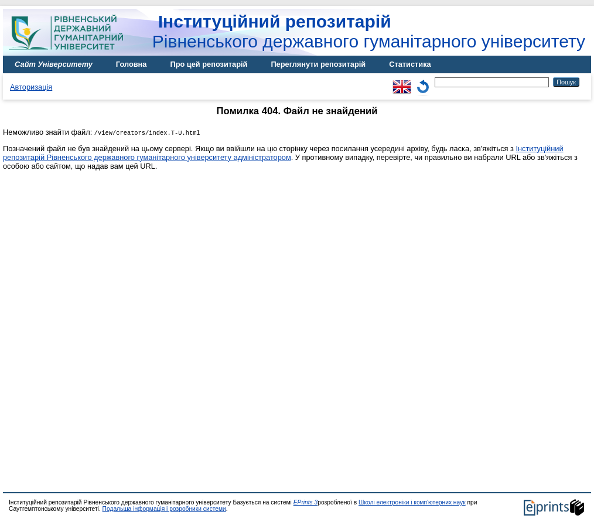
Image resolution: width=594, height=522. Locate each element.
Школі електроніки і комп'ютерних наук (412, 502)
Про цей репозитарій (208, 64)
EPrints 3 (305, 502)
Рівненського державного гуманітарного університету (368, 31)
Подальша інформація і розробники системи (164, 509)
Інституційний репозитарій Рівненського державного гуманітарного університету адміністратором (283, 153)
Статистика (410, 64)
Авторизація (31, 87)
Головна (131, 64)
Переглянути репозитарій (318, 64)
